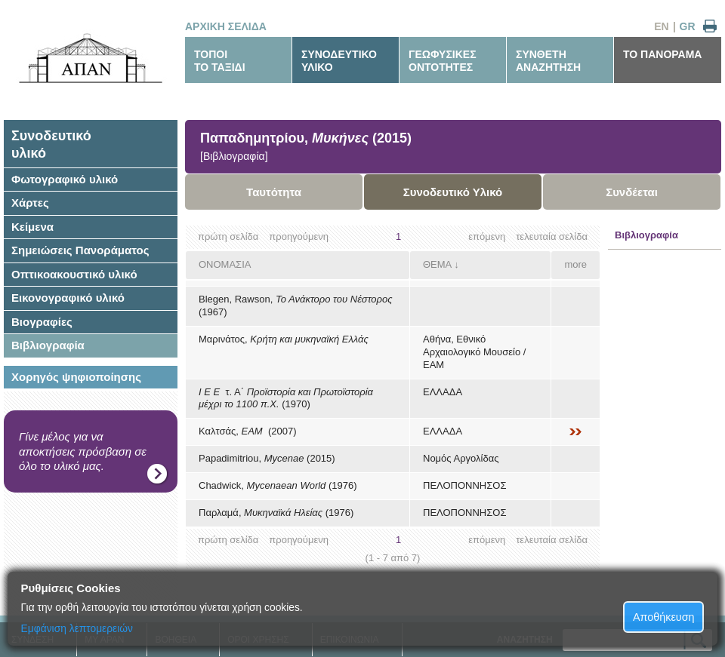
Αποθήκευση (664, 617)
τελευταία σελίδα (552, 236)
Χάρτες (30, 202)
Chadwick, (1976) (278, 485)
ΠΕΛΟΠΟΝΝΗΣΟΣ (464, 485)
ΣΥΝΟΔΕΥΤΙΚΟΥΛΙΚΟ (339, 60)
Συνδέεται (632, 192)
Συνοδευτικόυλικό (51, 144)
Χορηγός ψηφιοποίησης (76, 376)
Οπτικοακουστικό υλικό (74, 274)
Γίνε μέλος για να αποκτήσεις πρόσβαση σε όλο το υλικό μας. (83, 451)
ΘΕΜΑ (437, 264)
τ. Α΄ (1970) (286, 398)
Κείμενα (32, 226)
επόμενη (486, 236)
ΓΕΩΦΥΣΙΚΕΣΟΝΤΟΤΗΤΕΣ (443, 60)
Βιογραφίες (41, 321)
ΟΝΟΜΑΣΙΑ (225, 264)
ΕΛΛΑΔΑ (442, 392)
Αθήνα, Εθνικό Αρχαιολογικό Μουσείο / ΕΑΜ (474, 351)
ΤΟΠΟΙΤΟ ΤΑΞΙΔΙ (219, 60)
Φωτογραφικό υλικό (64, 179)
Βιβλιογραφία (48, 345)
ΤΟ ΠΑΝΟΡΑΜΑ (662, 54)
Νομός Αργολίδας (460, 458)
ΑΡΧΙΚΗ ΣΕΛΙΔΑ (226, 26)
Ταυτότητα (273, 192)
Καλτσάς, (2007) (248, 431)
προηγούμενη (299, 236)
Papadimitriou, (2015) (267, 458)
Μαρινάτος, (284, 339)
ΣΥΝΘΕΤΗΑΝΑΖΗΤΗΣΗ (548, 60)
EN (661, 26)
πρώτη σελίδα (228, 236)
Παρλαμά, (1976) (276, 512)
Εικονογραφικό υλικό (68, 297)
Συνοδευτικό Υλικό (453, 192)
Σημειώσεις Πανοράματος (80, 250)
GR (688, 26)
